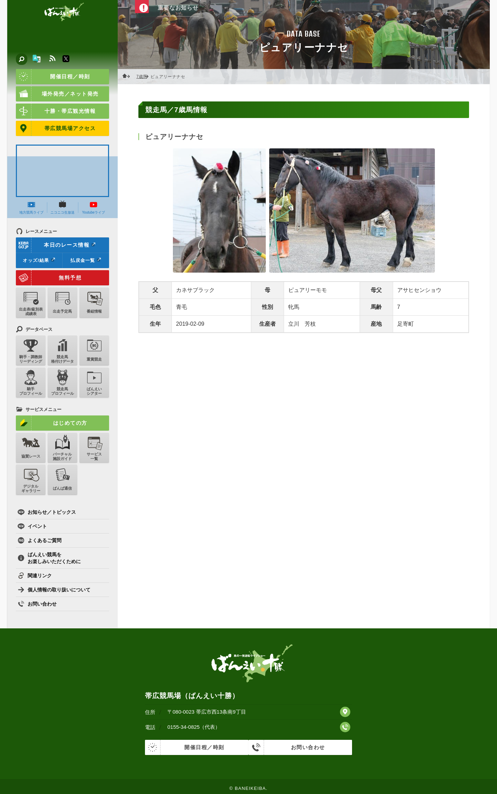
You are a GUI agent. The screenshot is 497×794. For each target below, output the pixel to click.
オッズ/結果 (39, 260)
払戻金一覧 (85, 260)
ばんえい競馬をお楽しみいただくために (49, 558)
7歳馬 (143, 76)
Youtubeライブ (93, 207)
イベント (32, 526)
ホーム (128, 76)
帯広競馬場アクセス (56, 128)
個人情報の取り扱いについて (54, 589)
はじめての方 (51, 423)
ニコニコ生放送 (62, 207)
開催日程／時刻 (53, 76)
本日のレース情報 (56, 245)
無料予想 (48, 277)
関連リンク (35, 575)
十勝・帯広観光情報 (56, 111)
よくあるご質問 (39, 540)
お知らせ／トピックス (47, 512)
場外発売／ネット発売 (57, 93)
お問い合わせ (37, 603)
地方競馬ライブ (31, 207)
